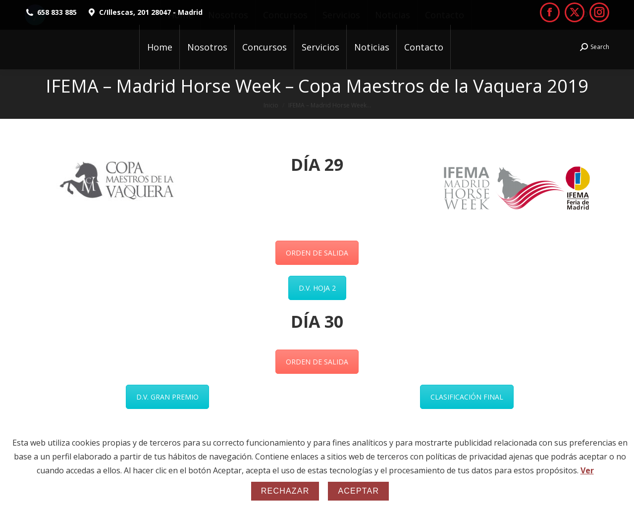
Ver (587, 470)
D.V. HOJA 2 (317, 288)
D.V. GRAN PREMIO (167, 397)
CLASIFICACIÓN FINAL (466, 397)
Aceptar (358, 491)
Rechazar (285, 491)
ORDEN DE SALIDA (317, 252)
